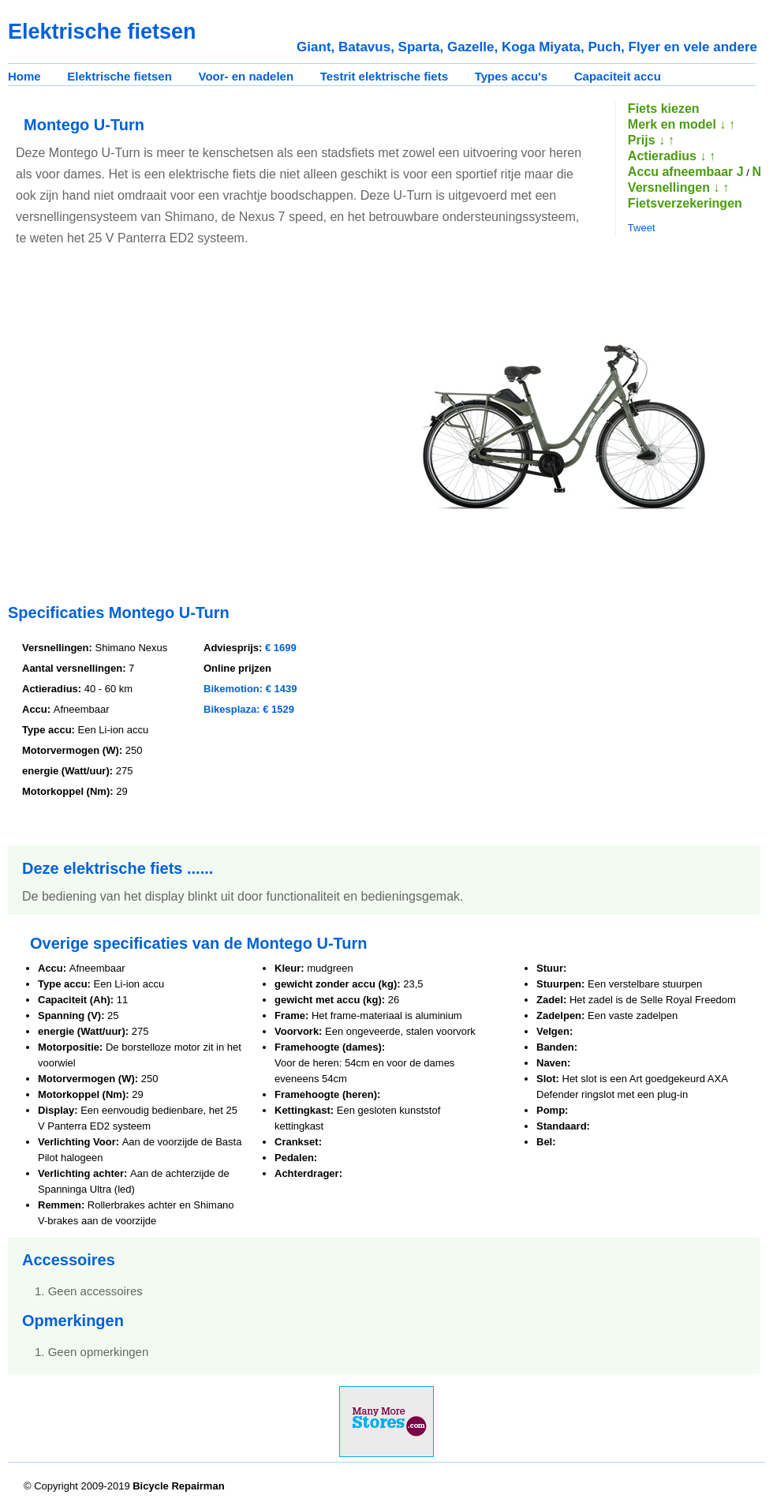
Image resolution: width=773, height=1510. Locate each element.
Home (24, 76)
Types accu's (511, 76)
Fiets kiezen (664, 108)
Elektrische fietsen (119, 76)
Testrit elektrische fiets (384, 76)
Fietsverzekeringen (685, 203)
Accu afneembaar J (686, 171)
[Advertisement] (148, 427)
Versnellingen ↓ (673, 187)
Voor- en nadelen (246, 76)
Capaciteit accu (617, 76)
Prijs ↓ (646, 140)
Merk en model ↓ (677, 124)
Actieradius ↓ (667, 156)
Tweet (641, 228)
